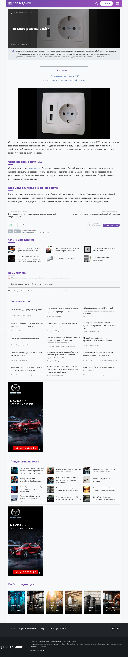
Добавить (93, 225)
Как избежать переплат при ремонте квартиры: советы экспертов (26, 368)
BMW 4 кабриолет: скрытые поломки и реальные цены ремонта (27, 324)
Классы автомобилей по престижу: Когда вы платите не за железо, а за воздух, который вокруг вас (62, 369)
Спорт (42, 628)
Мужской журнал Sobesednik (18, 291)
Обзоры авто (96, 317)
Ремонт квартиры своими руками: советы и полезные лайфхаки (98, 353)
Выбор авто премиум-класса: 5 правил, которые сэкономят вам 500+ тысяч (99, 325)
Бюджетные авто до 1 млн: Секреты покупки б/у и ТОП (26, 353)
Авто (53, 316)
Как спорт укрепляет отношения (25, 338)
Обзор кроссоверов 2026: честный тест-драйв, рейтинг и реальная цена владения (99, 310)
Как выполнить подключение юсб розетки (64, 80)
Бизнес (74, 346)
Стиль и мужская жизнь (96, 360)
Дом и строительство (110, 360)
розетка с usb (35, 168)
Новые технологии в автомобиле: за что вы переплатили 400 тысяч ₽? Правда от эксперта (62, 354)
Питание (29, 315)
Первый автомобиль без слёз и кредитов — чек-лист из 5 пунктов (98, 339)
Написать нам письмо (37, 650)
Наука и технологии (27, 628)
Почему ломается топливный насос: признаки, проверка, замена (62, 309)
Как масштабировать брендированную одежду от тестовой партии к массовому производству (63, 340)
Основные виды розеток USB (64, 76)
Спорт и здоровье (21, 315)
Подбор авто (95, 345)
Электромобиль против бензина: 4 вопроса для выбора (62, 324)
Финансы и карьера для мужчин (62, 346)
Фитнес (29, 344)
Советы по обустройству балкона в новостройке (98, 368)
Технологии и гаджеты (39, 291)
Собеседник (22, 3)
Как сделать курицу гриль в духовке (26, 309)
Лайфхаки (58, 316)
